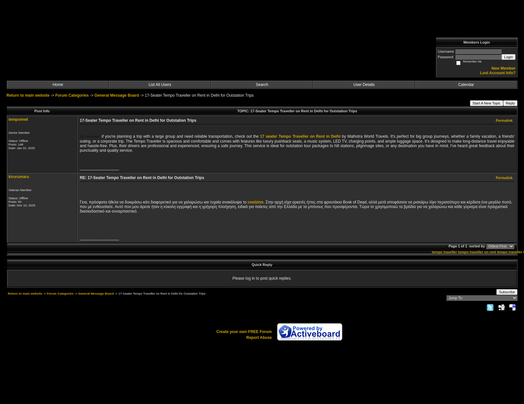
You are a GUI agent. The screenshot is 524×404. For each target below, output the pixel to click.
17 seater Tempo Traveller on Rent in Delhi (300, 136)
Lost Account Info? (498, 73)
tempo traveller (444, 252)
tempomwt (18, 119)
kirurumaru (18, 176)
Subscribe (507, 292)
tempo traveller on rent (477, 252)
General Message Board (116, 95)
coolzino (255, 202)
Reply (510, 103)
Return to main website (28, 95)
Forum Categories (72, 95)
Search (262, 84)
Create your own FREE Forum (244, 331)
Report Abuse (259, 337)
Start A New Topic (487, 103)
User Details (364, 84)
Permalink (504, 120)
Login (508, 57)
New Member (503, 68)
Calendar (466, 84)
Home (58, 84)
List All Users (160, 84)
